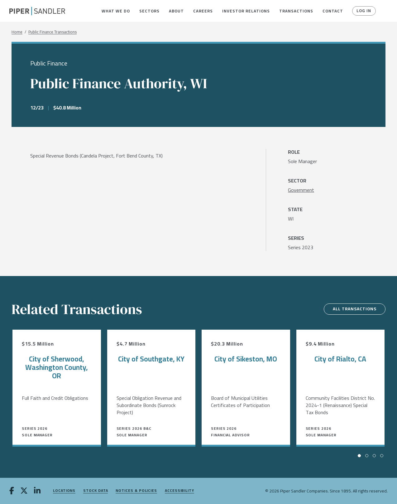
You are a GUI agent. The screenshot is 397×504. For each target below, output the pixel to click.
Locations (64, 490)
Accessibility (179, 490)
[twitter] (24, 491)
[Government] (301, 190)
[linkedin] (37, 491)
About (176, 11)
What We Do (116, 11)
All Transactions (353, 309)
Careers (203, 11)
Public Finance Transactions (52, 32)
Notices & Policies (136, 490)
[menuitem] (116, 11)
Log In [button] (363, 11)
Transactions (296, 11)
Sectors (149, 11)
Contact (333, 11)
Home (17, 32)
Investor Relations (246, 11)
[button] (116, 11)
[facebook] (11, 491)
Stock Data (95, 490)
